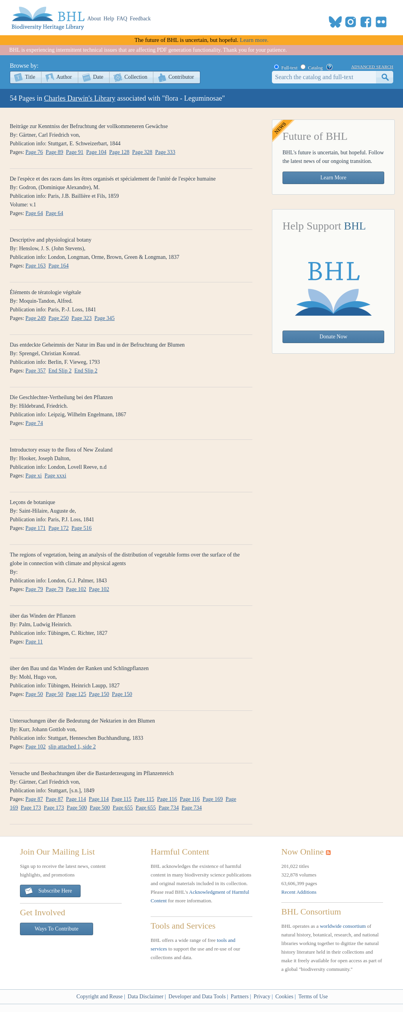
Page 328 (142, 152)
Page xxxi (56, 476)
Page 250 (59, 318)
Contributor (181, 77)
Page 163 (35, 266)
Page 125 (76, 694)
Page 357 (35, 371)
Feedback (140, 19)
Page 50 (34, 694)
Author (64, 77)
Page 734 (168, 808)
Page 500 (77, 808)
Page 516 (82, 528)
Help (109, 19)
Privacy (262, 996)
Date (98, 77)
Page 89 (54, 152)
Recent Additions (299, 892)
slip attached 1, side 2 (72, 747)
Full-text (289, 67)
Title (30, 77)
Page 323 (82, 318)
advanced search (372, 66)
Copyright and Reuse (99, 996)
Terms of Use (312, 996)
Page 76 (34, 152)
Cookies (284, 996)
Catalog (315, 67)
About (94, 19)
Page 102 (76, 589)
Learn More (333, 178)
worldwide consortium (342, 926)
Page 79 (34, 589)
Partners (239, 996)
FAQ (122, 19)
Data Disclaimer (145, 996)
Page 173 (31, 808)
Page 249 (35, 318)
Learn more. (254, 40)
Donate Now (333, 337)
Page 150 (99, 694)
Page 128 (119, 152)
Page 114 (76, 799)
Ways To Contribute (57, 929)
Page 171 (35, 528)
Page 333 (165, 152)
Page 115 (121, 799)
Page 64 (34, 213)
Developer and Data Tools (197, 996)
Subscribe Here (48, 891)
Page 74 (34, 423)
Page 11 (34, 642)
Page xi (33, 476)
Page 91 (75, 152)
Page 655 (123, 808)
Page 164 (59, 266)
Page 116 (167, 799)
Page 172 (59, 528)
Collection (135, 77)
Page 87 (34, 799)
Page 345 (104, 318)
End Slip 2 (60, 371)
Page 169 (213, 799)
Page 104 (96, 152)
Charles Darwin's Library (79, 98)
